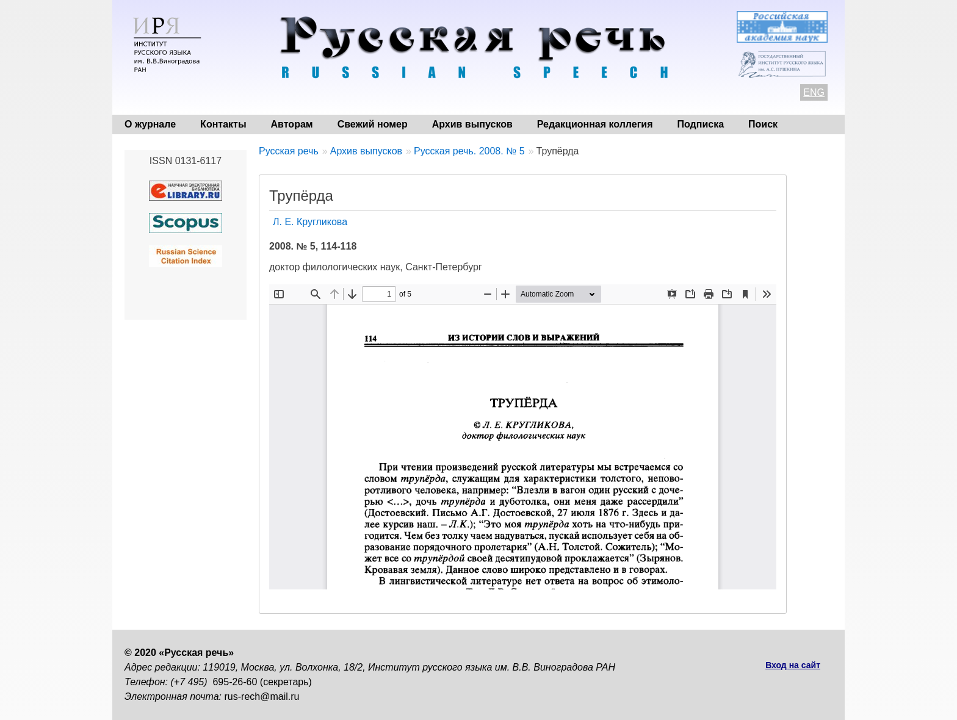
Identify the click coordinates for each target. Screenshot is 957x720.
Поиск (763, 124)
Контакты (223, 124)
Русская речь (289, 151)
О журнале (150, 124)
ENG (814, 92)
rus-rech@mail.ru (262, 696)
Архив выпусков (472, 124)
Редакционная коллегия (595, 124)
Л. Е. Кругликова (310, 222)
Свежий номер (373, 124)
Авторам (292, 124)
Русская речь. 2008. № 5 (469, 151)
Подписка (700, 124)
